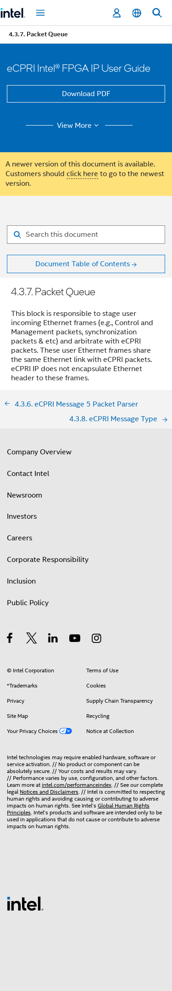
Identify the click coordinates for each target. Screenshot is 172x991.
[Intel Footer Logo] (25, 903)
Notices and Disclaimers (49, 791)
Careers (19, 538)
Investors (22, 516)
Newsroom (24, 495)
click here (82, 173)
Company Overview (39, 452)
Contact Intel (28, 473)
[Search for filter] (86, 234)
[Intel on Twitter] (32, 639)
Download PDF (86, 93)
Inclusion (21, 581)
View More (79, 125)
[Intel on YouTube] (75, 639)
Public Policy (28, 602)
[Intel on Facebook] (10, 639)
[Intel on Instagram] (97, 639)
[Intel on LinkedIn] (53, 639)
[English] (137, 13)
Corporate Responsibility (48, 559)
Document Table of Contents (82, 264)
